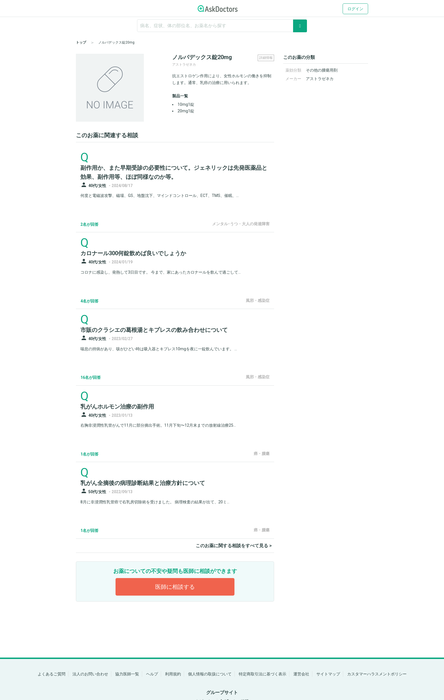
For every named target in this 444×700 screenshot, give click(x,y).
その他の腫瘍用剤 (322, 70)
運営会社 (301, 674)
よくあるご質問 (51, 674)
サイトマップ (328, 674)
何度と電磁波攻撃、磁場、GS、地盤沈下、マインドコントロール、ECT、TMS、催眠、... (159, 195)
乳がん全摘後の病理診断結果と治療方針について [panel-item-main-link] (142, 483)
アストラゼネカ (320, 78)
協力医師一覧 (127, 674)
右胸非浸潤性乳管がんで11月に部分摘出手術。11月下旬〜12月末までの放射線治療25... (158, 425)
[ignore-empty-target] (222, 25)
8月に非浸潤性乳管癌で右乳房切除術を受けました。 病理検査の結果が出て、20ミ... (154, 502)
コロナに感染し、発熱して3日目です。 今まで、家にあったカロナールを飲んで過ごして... (160, 272)
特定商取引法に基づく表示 (262, 674)
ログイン (355, 9)
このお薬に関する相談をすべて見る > (234, 545)
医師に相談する (175, 586)
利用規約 (173, 674)
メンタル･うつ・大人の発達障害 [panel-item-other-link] (241, 224)
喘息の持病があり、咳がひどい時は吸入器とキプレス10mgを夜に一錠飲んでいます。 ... (158, 349)
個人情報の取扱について (210, 674)
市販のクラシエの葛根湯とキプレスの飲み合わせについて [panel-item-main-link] (154, 330)
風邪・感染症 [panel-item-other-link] (258, 300)
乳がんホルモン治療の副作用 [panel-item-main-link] (117, 406)
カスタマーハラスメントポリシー (377, 674)
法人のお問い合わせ (90, 674)
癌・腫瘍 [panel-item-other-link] (262, 453)
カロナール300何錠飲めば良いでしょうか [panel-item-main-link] (133, 253)
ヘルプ (152, 674)
